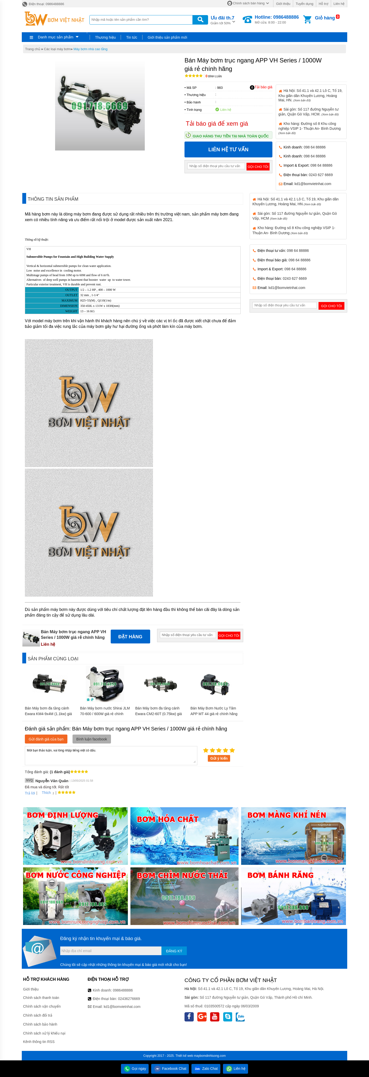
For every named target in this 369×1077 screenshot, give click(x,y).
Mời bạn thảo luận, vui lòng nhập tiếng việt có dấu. (111, 755)
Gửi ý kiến (219, 758)
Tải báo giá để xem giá (217, 123)
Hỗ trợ (323, 4)
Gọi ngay (135, 1069)
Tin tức (131, 37)
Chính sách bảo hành (40, 1024)
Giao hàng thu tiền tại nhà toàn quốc (231, 136)
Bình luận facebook (91, 739)
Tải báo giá (261, 87)
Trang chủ (32, 49)
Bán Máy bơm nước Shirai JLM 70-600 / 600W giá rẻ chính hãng (105, 713)
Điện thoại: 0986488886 (43, 4)
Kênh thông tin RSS (39, 1042)
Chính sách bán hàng (249, 3)
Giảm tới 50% (222, 20)
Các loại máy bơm (57, 49)
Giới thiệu (283, 4)
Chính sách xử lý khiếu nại (44, 1033)
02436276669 (129, 999)
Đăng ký (174, 951)
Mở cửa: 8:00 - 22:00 (277, 19)
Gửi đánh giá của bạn (46, 739)
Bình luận (214, 76)
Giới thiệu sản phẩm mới (167, 37)
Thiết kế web (184, 1056)
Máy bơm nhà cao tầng (91, 49)
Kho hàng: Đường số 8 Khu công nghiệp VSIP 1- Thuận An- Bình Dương (310, 128)
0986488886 (123, 990)
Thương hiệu (105, 37)
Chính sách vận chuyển (42, 1006)
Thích (44, 793)
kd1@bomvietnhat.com (312, 184)
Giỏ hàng (325, 17)
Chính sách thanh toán (41, 998)
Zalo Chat (206, 1069)
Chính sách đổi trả (37, 1015)
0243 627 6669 (321, 175)
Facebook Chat (170, 1069)
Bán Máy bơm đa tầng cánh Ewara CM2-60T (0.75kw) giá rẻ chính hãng (158, 713)
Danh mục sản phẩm (55, 37)
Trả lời (30, 793)
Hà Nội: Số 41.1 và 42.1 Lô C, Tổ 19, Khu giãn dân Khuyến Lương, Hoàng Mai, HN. (311, 95)
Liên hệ (339, 4)
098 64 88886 (315, 147)
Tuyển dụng (304, 4)
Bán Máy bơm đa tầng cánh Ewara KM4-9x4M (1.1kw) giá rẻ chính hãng (48, 713)
